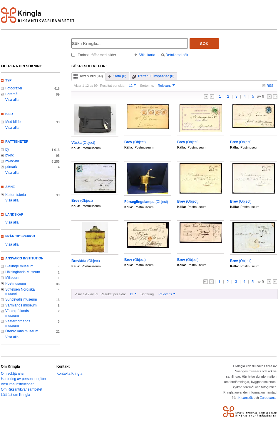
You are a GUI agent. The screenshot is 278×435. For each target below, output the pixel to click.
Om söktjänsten (13, 373)
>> (275, 96)
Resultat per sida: (112, 85)
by (7, 149)
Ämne (10, 187)
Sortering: (147, 85)
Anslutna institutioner (17, 384)
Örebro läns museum (21, 331)
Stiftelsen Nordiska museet (20, 291)
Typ (8, 80)
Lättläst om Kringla (15, 395)
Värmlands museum (21, 305)
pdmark (11, 167)
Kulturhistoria (15, 195)
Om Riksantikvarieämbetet (21, 389)
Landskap (14, 214)
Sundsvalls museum (21, 299)
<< (206, 96)
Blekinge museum (19, 266)
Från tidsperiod (20, 236)
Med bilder (13, 122)
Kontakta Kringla (69, 373)
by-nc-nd (12, 161)
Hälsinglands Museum (22, 272)
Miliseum (12, 278)
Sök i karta (147, 55)
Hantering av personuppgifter (23, 379)
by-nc (9, 155)
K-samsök (245, 397)
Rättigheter (16, 141)
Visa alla (12, 100)
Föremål (11, 94)
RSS (270, 85)
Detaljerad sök (176, 55)
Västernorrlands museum (17, 323)
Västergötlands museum (17, 313)
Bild (9, 114)
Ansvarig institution (24, 258)
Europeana (268, 397)
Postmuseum (15, 283)
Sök (204, 43)
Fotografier (13, 88)
